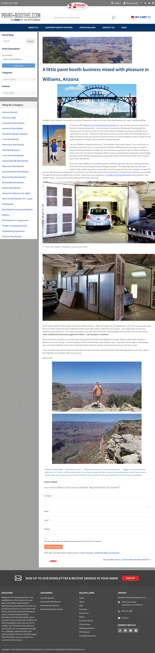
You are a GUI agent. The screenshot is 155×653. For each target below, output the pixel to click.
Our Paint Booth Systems (59, 27)
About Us (33, 27)
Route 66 (63, 475)
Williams (138, 475)
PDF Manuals (84, 632)
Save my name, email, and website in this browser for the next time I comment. (73, 541)
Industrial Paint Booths (12, 128)
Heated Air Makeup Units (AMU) (16, 193)
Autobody (141, 469)
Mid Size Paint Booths (12, 236)
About (81, 601)
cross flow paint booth (71, 472)
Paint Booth (88, 469)
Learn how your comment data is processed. (100, 552)
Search (30, 41)
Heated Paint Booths (11, 187)
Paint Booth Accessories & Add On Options (17, 212)
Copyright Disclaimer (87, 635)
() (141, 17)
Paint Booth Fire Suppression (15, 220)
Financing (83, 609)
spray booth (73, 475)
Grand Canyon (135, 472)
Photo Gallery (87, 27)
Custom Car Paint (99, 472)
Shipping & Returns (87, 628)
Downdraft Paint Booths (13, 182)
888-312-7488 (11, 3)
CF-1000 (58, 472)
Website (47, 529)
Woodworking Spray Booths (15, 133)
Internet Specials (9, 112)
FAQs (81, 605)
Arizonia (133, 469)
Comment (48, 496)
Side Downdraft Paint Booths (15, 160)
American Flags (9, 117)
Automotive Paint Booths (13, 123)
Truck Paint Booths (10, 139)
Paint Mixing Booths (11, 150)
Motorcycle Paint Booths (13, 144)
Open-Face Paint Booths (13, 166)
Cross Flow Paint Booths (13, 155)
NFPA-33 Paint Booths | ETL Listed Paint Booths (17, 201)
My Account (130, 3)
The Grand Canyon (126, 475)
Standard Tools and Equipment (107, 469)
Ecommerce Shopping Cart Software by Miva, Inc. (65, 649)
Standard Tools (74, 469)
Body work (49, 472)
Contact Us (108, 27)
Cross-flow (86, 472)
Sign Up (130, 578)
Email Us (125, 618)
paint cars (55, 475)
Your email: (7, 55)
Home (81, 598)
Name (46, 511)
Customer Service (86, 620)
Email (46, 520)
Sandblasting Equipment (13, 231)
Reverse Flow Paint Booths (14, 177)
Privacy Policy (84, 624)
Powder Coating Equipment (14, 225)
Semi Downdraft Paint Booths (15, 171)
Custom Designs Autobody (117, 472)
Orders (116, 3)
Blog (124, 27)
